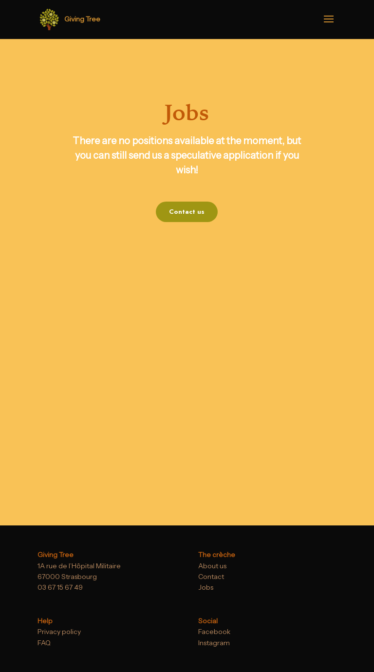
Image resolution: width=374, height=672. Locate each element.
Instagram (214, 642)
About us (212, 565)
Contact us (187, 211)
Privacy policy (59, 631)
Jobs (205, 587)
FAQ (44, 642)
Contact (211, 576)
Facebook (214, 631)
